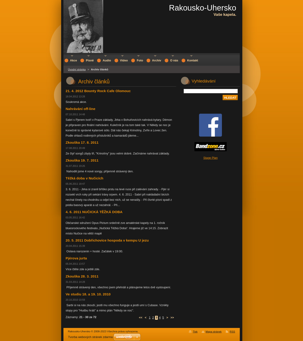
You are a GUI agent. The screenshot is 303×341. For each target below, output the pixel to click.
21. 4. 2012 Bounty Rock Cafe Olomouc (98, 91)
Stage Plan (210, 158)
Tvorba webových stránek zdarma (90, 337)
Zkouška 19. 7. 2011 (82, 160)
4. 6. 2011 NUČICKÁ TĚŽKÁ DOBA (94, 212)
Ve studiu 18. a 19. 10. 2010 (88, 294)
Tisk (195, 331)
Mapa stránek (214, 331)
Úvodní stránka (77, 69)
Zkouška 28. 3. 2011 (82, 276)
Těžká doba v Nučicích (85, 178)
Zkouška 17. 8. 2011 (82, 142)
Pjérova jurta (76, 258)
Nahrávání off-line (81, 109)
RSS (232, 331)
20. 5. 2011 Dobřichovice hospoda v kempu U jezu (107, 240)
